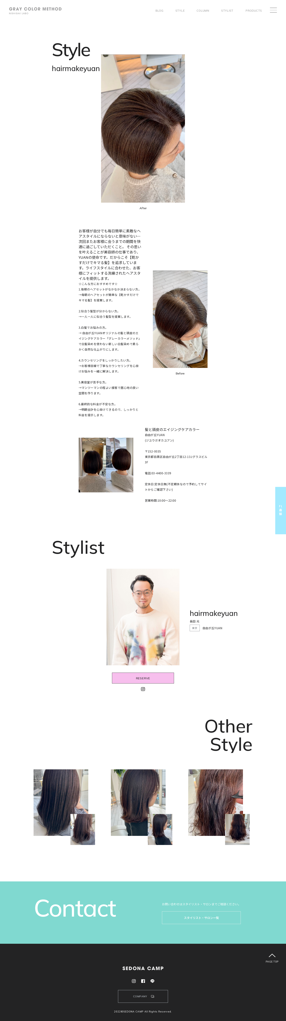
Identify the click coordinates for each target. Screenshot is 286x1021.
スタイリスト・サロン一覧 (201, 917)
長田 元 (195, 621)
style (180, 10)
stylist (227, 10)
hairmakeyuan (214, 613)
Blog (159, 10)
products (254, 10)
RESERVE (143, 678)
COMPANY (140, 996)
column (203, 10)
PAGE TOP (272, 961)
